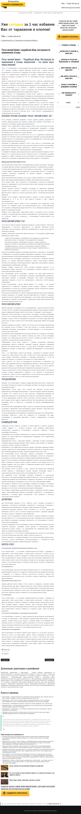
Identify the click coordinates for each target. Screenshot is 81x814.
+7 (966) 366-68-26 (72, 4)
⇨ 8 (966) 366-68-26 (13, 36)
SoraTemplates (34, 811)
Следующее (5, 660)
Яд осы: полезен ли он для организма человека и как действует (26, 766)
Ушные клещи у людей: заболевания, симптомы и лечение (24, 780)
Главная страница (69, 45)
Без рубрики (7, 55)
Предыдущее (49, 660)
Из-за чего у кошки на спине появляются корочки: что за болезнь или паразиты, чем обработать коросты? (31, 774)
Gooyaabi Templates (52, 811)
